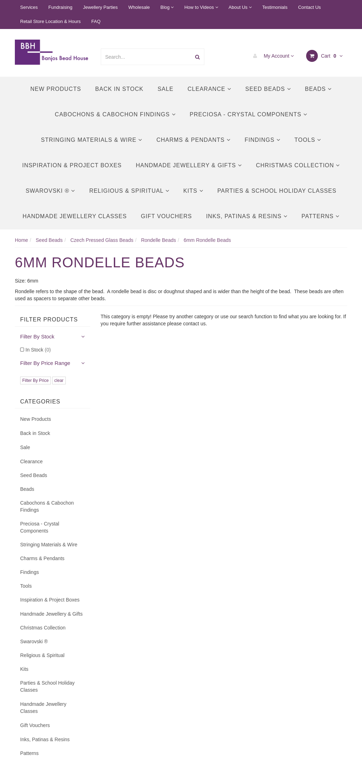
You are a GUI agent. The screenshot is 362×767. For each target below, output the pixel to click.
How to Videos (201, 7)
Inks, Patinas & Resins (246, 216)
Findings (262, 140)
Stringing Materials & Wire (91, 140)
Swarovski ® (50, 191)
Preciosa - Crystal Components (248, 114)
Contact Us (309, 7)
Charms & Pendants (193, 140)
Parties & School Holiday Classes (277, 191)
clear (59, 380)
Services (29, 7)
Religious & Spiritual (129, 191)
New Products (55, 89)
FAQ (95, 21)
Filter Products (49, 319)
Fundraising (60, 7)
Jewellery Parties (100, 7)
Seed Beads (268, 89)
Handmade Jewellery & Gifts (189, 165)
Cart (324, 56)
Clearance (209, 89)
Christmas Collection (298, 165)
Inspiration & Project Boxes (72, 165)
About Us (240, 7)
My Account (272, 56)
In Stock (38, 350)
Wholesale (139, 7)
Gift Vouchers (166, 216)
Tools (307, 140)
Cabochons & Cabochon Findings (115, 114)
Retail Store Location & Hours (50, 21)
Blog (167, 7)
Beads (318, 89)
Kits (193, 191)
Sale (166, 89)
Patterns (320, 216)
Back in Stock (119, 89)
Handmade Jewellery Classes (75, 216)
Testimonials (275, 7)
